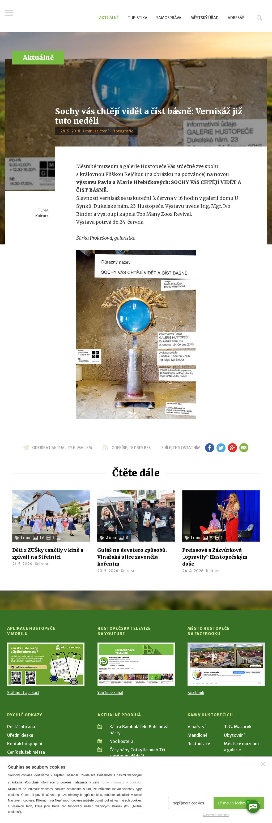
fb (209, 447)
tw (221, 447)
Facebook (196, 692)
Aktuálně (109, 17)
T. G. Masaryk (238, 726)
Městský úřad (204, 17)
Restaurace (199, 743)
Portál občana (21, 726)
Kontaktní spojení (24, 743)
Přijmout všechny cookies (239, 803)
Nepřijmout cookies (188, 803)
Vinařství (197, 726)
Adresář (236, 17)
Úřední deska (20, 735)
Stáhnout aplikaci (23, 692)
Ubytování (234, 735)
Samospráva (168, 17)
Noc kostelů (121, 741)
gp (232, 447)
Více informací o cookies (122, 782)
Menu (11, 16)
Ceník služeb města (26, 752)
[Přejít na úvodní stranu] (57, 17)
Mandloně (197, 735)
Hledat (259, 17)
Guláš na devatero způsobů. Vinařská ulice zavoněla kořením (132, 557)
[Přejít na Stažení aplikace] (45, 664)
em (243, 447)
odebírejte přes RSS (131, 447)
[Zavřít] (263, 764)
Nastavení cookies (216, 815)
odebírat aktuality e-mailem (62, 447)
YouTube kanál (110, 692)
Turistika (137, 17)
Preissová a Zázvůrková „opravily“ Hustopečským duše (215, 557)
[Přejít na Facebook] (226, 664)
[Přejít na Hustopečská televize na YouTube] (136, 664)
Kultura (42, 216)
